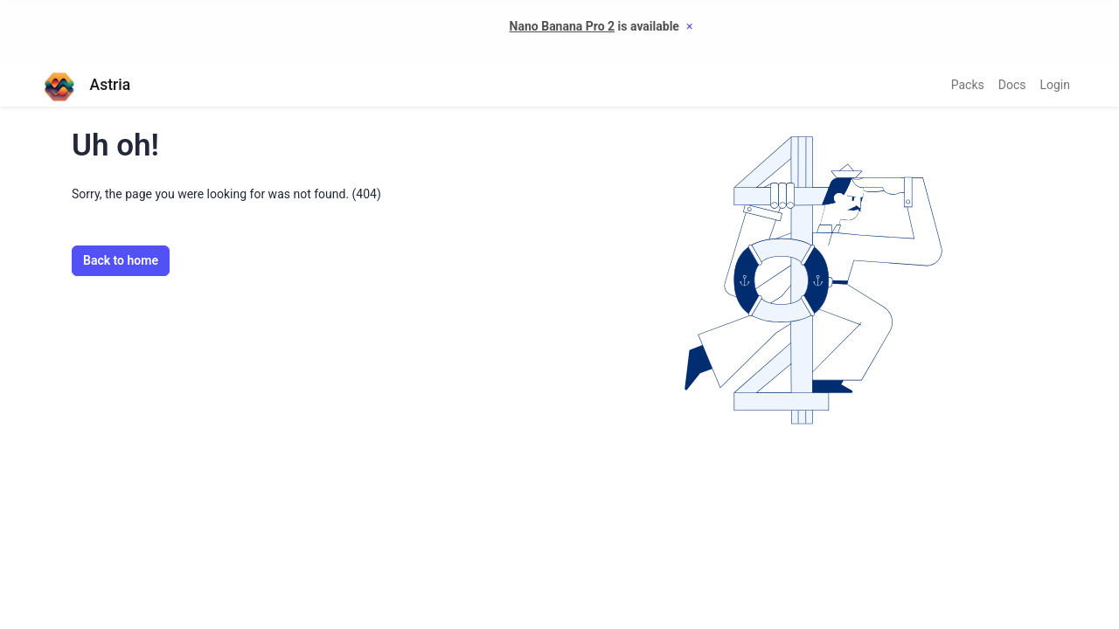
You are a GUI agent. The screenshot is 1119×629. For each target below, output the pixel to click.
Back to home (120, 260)
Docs (1012, 85)
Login (1054, 85)
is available (594, 26)
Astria (86, 85)
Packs (967, 85)
